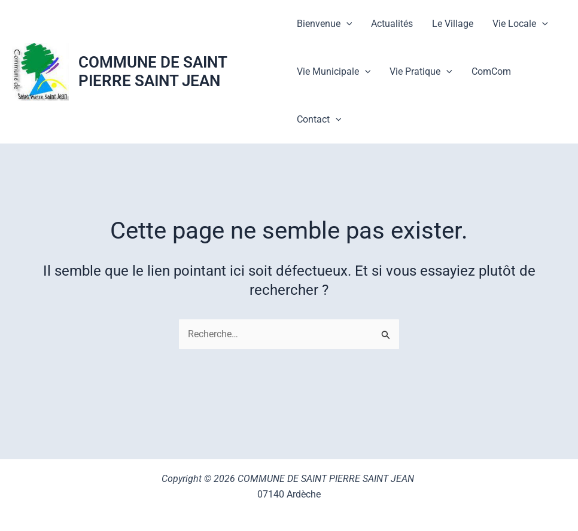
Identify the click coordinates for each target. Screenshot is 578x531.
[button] (346, 24)
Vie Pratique (421, 72)
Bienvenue (324, 24)
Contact (319, 120)
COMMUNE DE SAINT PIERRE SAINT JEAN (152, 71)
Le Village (452, 23)
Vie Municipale (334, 72)
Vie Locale (520, 24)
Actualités (392, 23)
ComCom (491, 71)
